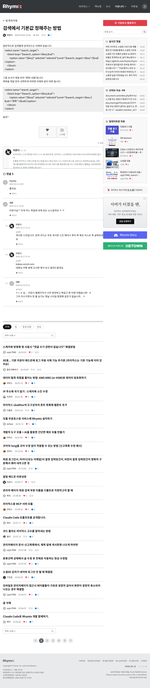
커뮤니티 (120, 6)
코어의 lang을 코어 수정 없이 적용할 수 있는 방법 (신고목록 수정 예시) (42, 446)
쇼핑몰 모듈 (125, 161)
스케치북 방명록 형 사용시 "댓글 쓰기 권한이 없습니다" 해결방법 (39, 347)
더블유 (9, 410)
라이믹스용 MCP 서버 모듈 (18, 504)
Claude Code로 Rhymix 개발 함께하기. (26, 616)
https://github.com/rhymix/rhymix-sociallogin (127, 61)
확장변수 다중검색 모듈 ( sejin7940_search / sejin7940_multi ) (130, 174)
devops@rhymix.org (138, 677)
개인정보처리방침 (93, 661)
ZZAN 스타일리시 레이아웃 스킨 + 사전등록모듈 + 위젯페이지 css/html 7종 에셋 (131, 151)
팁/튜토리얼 (10, 20)
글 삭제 (7, 603)
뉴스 (108, 6)
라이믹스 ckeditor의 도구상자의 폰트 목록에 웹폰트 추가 (35, 405)
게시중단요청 (134, 661)
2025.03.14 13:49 (16, 184)
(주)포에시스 (7, 670)
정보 (39, 326)
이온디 (9, 35)
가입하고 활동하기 (125, 23)
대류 (11, 203)
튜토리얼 (27, 326)
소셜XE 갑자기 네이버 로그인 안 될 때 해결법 (28, 572)
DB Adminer (126, 138)
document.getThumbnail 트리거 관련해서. (125, 103)
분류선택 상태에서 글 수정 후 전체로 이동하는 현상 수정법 (35, 558)
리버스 (9, 383)
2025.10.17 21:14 (23, 256)
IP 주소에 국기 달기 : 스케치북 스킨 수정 (25, 391)
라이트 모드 (130, 666)
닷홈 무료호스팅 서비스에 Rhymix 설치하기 (27, 418)
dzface (10, 424)
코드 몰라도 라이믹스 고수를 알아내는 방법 (27, 531)
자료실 (134, 6)
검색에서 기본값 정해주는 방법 (32, 28)
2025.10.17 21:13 (23, 228)
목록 (100, 143)
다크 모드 (142, 666)
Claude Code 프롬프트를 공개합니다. (24, 517)
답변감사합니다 (112, 79)
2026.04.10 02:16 (23, 285)
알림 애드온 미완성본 (15, 476)
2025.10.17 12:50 (16, 206)
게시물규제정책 (108, 661)
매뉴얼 (98, 6)
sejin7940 (11, 352)
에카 (9, 523)
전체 (7, 326)
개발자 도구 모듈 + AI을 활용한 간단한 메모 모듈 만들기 (34, 432)
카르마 (9, 397)
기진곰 (9, 577)
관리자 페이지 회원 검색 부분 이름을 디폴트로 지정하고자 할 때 (38, 490)
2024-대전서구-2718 (23, 678)
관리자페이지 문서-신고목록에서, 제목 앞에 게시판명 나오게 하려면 (40, 544)
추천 (12, 194)
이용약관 (82, 661)
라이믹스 (84, 6)
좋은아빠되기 (12, 369)
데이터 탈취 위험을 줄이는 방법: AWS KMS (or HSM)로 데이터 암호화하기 (44, 377)
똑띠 (9, 495)
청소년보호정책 (121, 661)
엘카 (9, 536)
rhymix (12, 181)
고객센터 (144, 661)
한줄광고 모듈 (126, 126)
